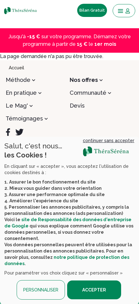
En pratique (21, 92)
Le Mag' (17, 105)
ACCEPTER (94, 289)
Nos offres (84, 80)
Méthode (18, 80)
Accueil (16, 67)
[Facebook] (8, 132)
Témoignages (24, 118)
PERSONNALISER (40, 289)
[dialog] (69, 220)
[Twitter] (19, 132)
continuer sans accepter (108, 140)
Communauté (88, 92)
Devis (77, 105)
